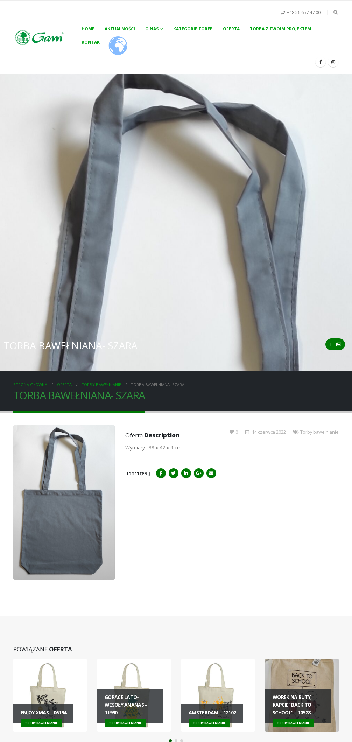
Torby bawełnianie (319, 432)
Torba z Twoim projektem (280, 29)
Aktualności (120, 29)
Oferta (231, 29)
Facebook (161, 473)
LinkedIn (186, 473)
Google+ (199, 473)
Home (88, 29)
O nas (152, 29)
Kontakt (92, 42)
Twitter (173, 473)
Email (211, 473)
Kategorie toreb (193, 29)
